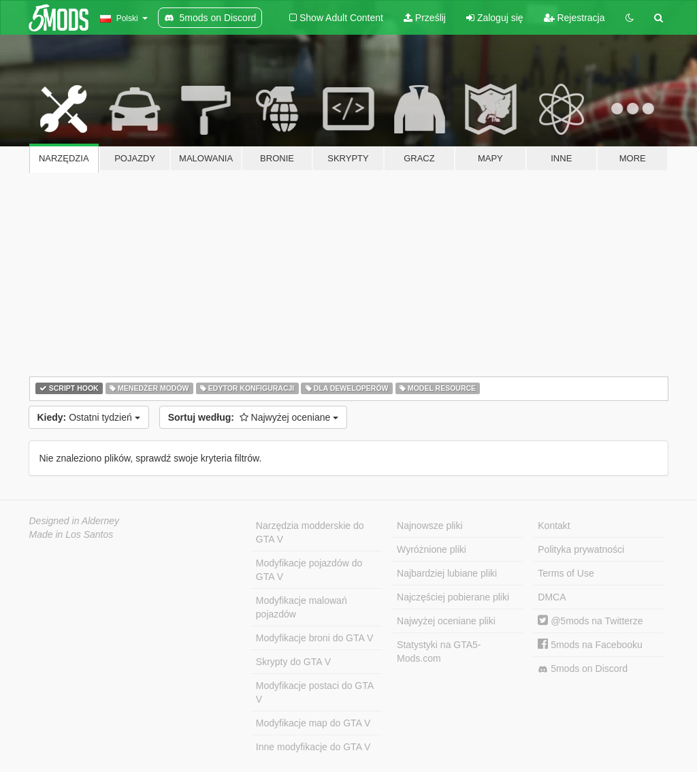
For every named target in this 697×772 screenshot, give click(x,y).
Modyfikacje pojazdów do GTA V (309, 570)
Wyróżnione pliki (431, 549)
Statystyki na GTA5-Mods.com (439, 651)
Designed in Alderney (74, 520)
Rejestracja (574, 17)
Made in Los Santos (71, 534)
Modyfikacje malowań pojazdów (301, 607)
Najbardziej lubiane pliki (447, 573)
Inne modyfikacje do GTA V (313, 746)
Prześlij (425, 17)
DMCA (552, 597)
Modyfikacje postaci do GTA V (315, 692)
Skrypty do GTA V (293, 661)
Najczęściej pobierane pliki (453, 597)
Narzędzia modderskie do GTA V (310, 532)
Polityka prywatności (581, 549)
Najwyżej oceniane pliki (446, 620)
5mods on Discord (583, 669)
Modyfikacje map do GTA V (313, 723)
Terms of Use (566, 573)
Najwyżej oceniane (253, 417)
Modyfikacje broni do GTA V (314, 637)
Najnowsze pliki (429, 525)
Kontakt (554, 525)
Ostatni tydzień (88, 417)
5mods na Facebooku (590, 645)
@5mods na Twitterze (590, 621)
